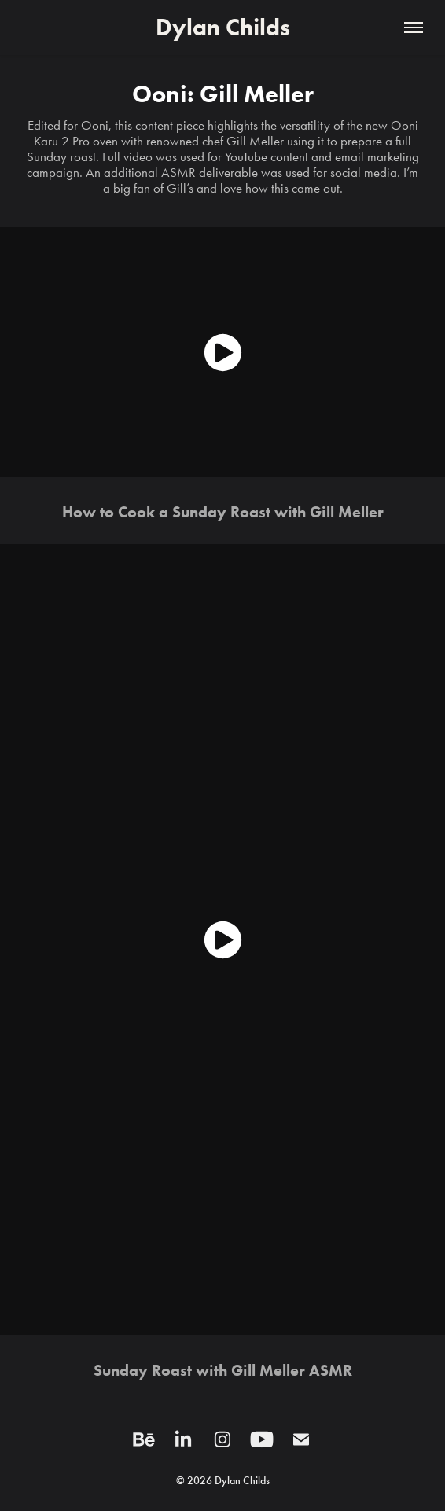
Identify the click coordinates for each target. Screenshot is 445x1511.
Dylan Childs (223, 27)
